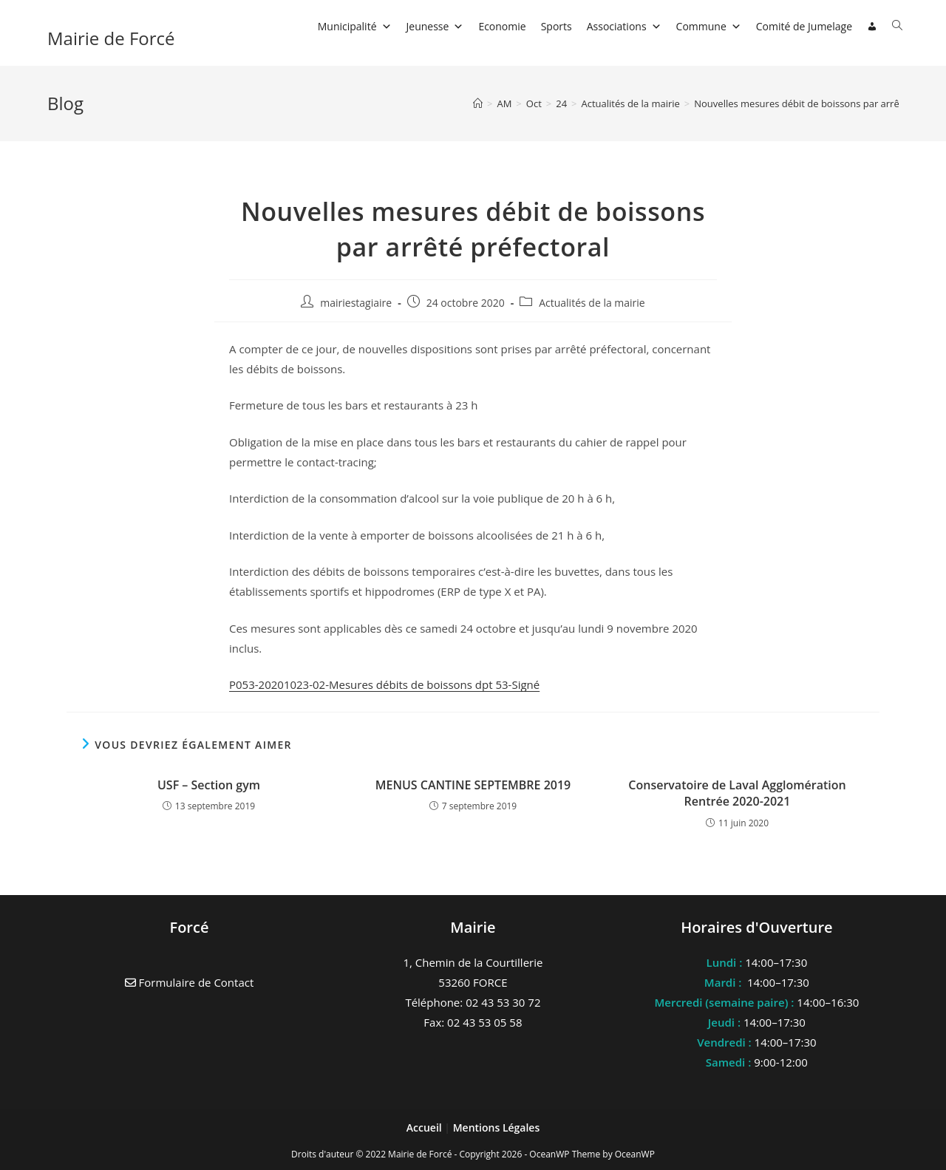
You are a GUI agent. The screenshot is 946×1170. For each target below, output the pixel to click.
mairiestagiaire (356, 303)
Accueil (425, 1127)
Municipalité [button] (355, 26)
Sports (556, 26)
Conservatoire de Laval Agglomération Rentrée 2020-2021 (736, 793)
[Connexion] (872, 26)
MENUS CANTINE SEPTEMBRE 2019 (473, 785)
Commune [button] (708, 26)
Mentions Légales (496, 1127)
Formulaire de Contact (189, 982)
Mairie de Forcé (111, 38)
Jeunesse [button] (435, 26)
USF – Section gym (208, 785)
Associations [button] (624, 26)
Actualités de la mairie (592, 303)
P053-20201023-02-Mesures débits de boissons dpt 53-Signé (384, 684)
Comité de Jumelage (804, 26)
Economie (501, 26)
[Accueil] (478, 103)
